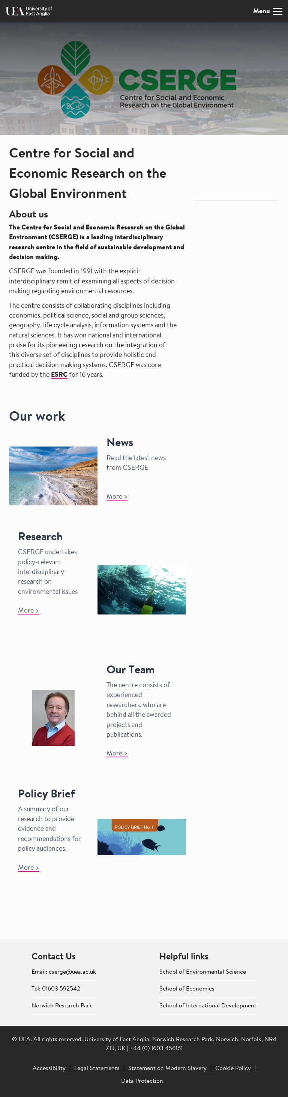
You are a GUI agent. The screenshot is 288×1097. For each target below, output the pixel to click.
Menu (267, 11)
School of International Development (207, 1006)
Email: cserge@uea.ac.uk (64, 972)
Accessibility (49, 1069)
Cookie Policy (233, 1069)
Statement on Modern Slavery (167, 1069)
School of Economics (186, 989)
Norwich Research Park (62, 1006)
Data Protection (142, 1081)
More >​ (117, 497)
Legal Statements (97, 1069)
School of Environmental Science (202, 972)
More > (28, 611)
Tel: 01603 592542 (56, 989)
